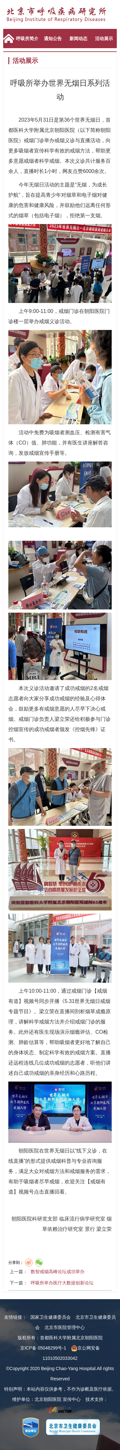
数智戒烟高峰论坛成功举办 (57, 1271)
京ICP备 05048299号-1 (43, 1348)
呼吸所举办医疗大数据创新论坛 (62, 1282)
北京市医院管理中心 (64, 1327)
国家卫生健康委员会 (50, 1317)
